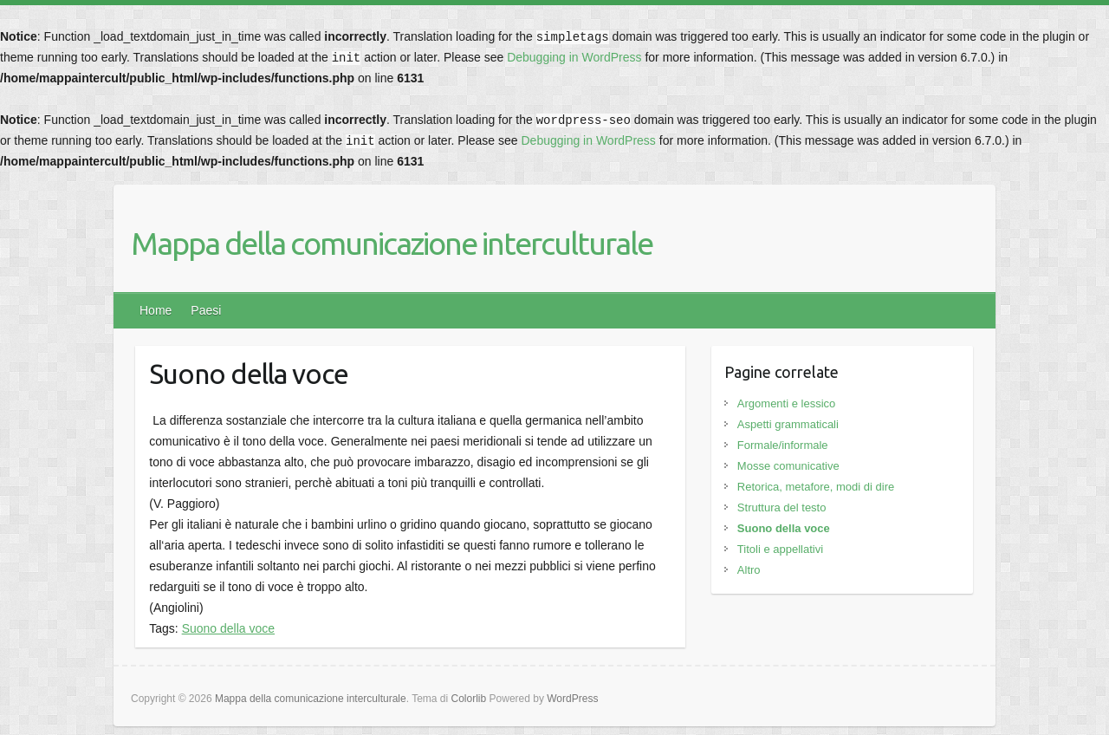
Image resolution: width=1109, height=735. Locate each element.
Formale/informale (782, 445)
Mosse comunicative (788, 465)
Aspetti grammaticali (788, 424)
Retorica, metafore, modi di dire (815, 486)
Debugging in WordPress (574, 57)
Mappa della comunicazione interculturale (391, 243)
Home (155, 310)
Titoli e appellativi (780, 549)
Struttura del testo (782, 507)
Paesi (206, 310)
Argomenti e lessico (786, 403)
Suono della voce (228, 628)
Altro (749, 569)
